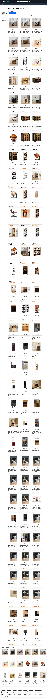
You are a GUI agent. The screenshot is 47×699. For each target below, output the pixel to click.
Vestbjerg (30, 694)
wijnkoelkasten (29, 5)
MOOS (14, 694)
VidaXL (35, 694)
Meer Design (9, 694)
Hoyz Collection (10, 692)
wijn (2, 11)
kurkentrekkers (8, 5)
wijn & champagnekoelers (15, 5)
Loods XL (39, 692)
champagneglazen (3, 5)
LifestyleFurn (33, 692)
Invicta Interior (17, 692)
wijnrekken (33, 5)
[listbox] (35, 16)
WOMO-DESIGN (41, 694)
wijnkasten (25, 5)
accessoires (3, 12)
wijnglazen (21, 5)
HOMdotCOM (4, 692)
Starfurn (25, 694)
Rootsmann (19, 694)
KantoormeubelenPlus (25, 692)
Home (3, 4)
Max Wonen (3, 694)
